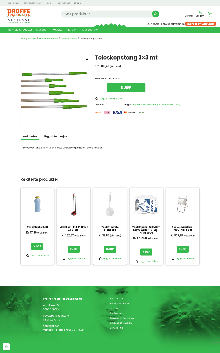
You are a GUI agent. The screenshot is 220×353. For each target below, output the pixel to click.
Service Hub (116, 327)
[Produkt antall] (100, 87)
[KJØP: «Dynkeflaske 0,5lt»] (37, 246)
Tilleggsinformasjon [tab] (54, 136)
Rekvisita (57, 29)
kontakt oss (64, 3)
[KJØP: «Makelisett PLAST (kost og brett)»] (74, 249)
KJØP (126, 87)
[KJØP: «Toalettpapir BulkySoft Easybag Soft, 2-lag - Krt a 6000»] (146, 252)
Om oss (50, 3)
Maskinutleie (90, 29)
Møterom (72, 29)
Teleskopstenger (68, 38)
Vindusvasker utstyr (48, 38)
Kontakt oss (116, 313)
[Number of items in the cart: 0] (210, 14)
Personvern (116, 298)
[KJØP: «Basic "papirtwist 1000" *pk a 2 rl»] (183, 249)
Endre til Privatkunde (200, 24)
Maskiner (41, 29)
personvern (14, 3)
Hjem (23, 38)
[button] (87, 59)
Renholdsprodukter (20, 29)
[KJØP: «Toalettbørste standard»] (110, 249)
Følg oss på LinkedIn (121, 323)
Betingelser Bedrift (33, 3)
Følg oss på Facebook (122, 318)
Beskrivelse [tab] (30, 136)
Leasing (78, 3)
